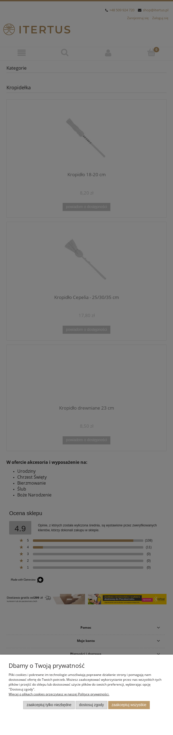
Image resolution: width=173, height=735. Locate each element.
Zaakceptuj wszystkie (128, 705)
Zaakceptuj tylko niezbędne (49, 705)
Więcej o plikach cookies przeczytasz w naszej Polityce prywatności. (59, 694)
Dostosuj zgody (91, 705)
